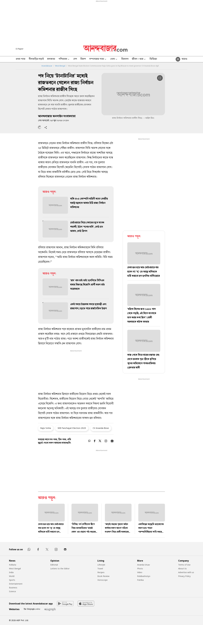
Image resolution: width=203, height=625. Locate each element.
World (11, 576)
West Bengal (60, 66)
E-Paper (19, 48)
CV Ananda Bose (101, 428)
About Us (182, 568)
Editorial (54, 564)
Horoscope (102, 580)
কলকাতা (51, 59)
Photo (140, 568)
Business (13, 587)
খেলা (114, 59)
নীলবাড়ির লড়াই (36, 59)
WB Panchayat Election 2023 (72, 428)
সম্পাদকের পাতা (98, 59)
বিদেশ (83, 59)
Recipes (100, 572)
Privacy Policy (184, 576)
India (11, 572)
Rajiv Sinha (45, 428)
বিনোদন (124, 59)
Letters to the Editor (59, 568)
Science (12, 591)
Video (139, 572)
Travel (100, 568)
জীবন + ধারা (139, 59)
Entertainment (15, 583)
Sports (12, 580)
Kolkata (12, 564)
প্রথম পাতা (20, 59)
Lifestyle (101, 564)
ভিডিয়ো (153, 59)
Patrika (140, 580)
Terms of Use (184, 564)
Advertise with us (186, 572)
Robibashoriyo (143, 576)
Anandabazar (46, 66)
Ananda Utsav (143, 564)
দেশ (75, 59)
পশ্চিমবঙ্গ (64, 59)
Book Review (103, 576)
